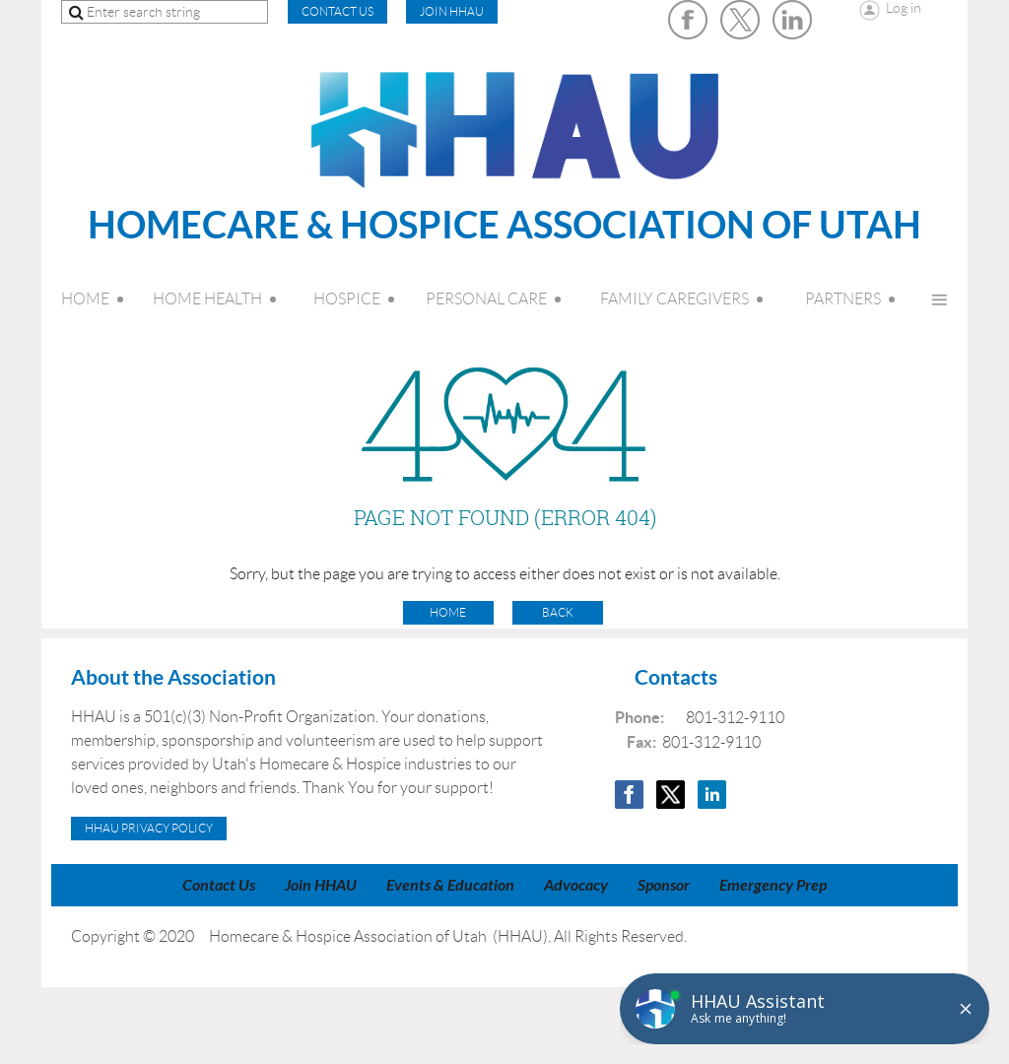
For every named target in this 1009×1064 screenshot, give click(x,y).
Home (448, 612)
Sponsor (664, 885)
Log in (903, 8)
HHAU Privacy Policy (149, 828)
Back (557, 612)
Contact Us (218, 885)
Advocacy (576, 885)
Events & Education (450, 885)
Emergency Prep (773, 885)
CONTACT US (337, 11)
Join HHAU (452, 11)
